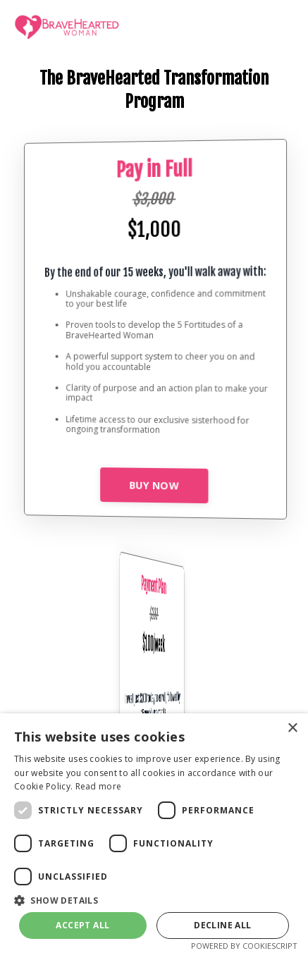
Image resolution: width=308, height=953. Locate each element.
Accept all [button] (82, 925)
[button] (154, 899)
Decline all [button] (222, 925)
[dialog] (154, 833)
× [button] (292, 728)
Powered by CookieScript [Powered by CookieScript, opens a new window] (244, 945)
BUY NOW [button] (154, 485)
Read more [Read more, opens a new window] (98, 786)
